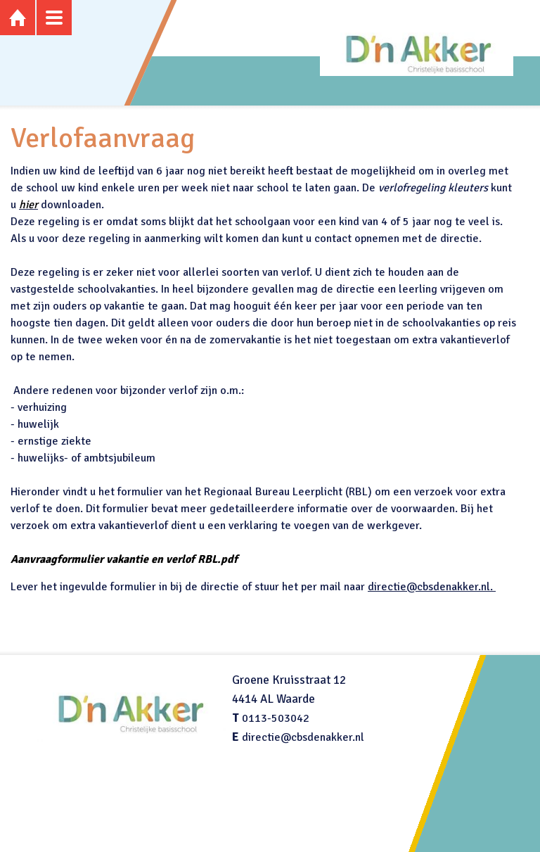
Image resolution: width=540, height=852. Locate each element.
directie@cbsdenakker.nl (303, 737)
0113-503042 (275, 718)
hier (28, 205)
